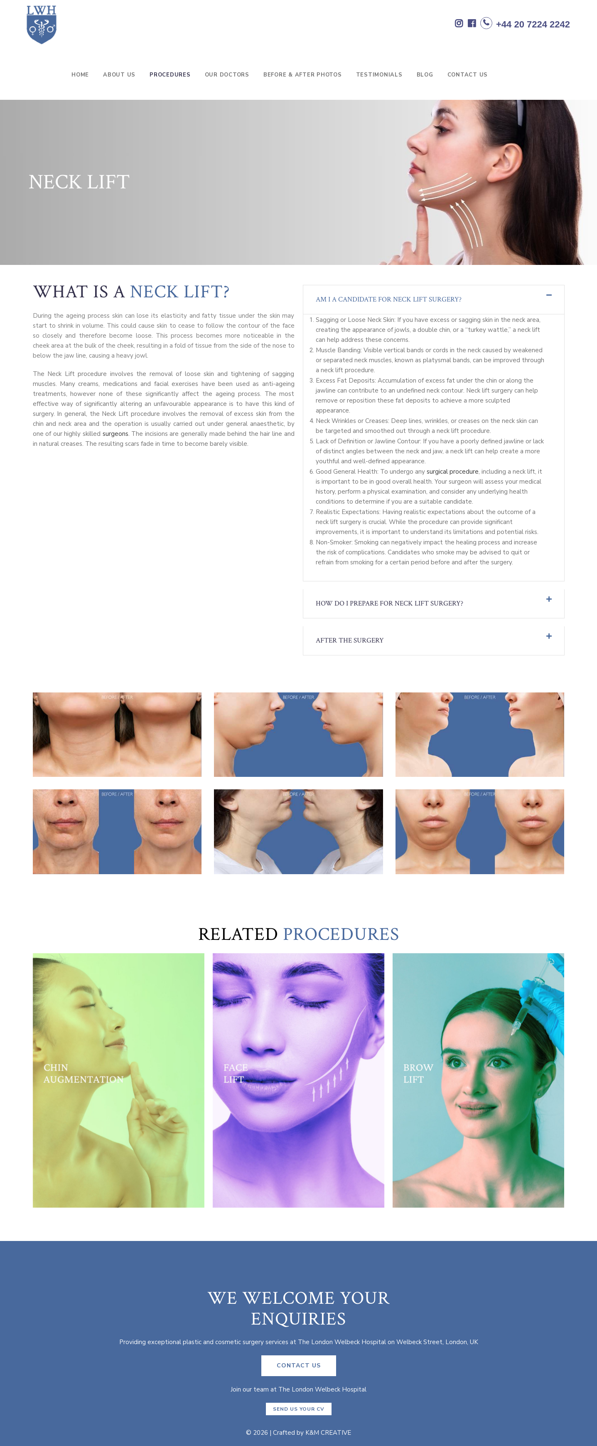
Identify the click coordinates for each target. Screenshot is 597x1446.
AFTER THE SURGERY (350, 640)
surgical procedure (453, 471)
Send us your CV (298, 1409)
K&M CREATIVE (328, 1433)
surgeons (115, 434)
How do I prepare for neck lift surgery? (389, 603)
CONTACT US (299, 1365)
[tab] (433, 299)
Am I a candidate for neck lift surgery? (389, 299)
